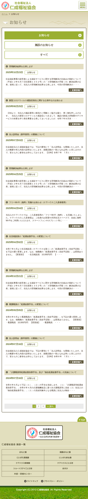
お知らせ (44, 35)
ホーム (5, 14)
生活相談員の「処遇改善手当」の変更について (30, 236)
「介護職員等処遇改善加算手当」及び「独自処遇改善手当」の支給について (42, 372)
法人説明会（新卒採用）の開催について (27, 134)
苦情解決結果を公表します (21, 66)
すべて (44, 54)
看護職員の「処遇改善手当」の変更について (29, 304)
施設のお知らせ (44, 45)
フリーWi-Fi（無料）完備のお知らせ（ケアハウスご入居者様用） (38, 202)
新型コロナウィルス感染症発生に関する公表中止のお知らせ (36, 100)
